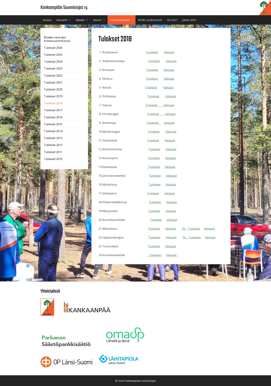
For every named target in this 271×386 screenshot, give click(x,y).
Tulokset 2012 (53, 145)
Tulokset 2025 (53, 55)
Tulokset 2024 (53, 61)
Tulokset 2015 (53, 124)
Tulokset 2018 (53, 103)
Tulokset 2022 (53, 75)
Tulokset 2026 (53, 48)
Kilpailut (83, 20)
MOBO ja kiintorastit (150, 20)
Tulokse (152, 114)
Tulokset (152, 52)
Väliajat (169, 52)
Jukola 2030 (189, 20)
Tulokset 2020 (53, 89)
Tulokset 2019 (53, 96)
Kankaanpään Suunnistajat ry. (64, 8)
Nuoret (100, 20)
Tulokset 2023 (53, 68)
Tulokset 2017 (53, 110)
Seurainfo (64, 20)
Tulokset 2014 (53, 131)
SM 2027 (172, 20)
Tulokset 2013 (53, 138)
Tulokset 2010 (53, 159)
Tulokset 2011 (53, 152)
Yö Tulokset (191, 229)
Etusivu (47, 20)
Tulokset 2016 (53, 117)
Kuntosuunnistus (123, 20)
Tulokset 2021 (53, 82)
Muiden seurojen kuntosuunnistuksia (57, 39)
